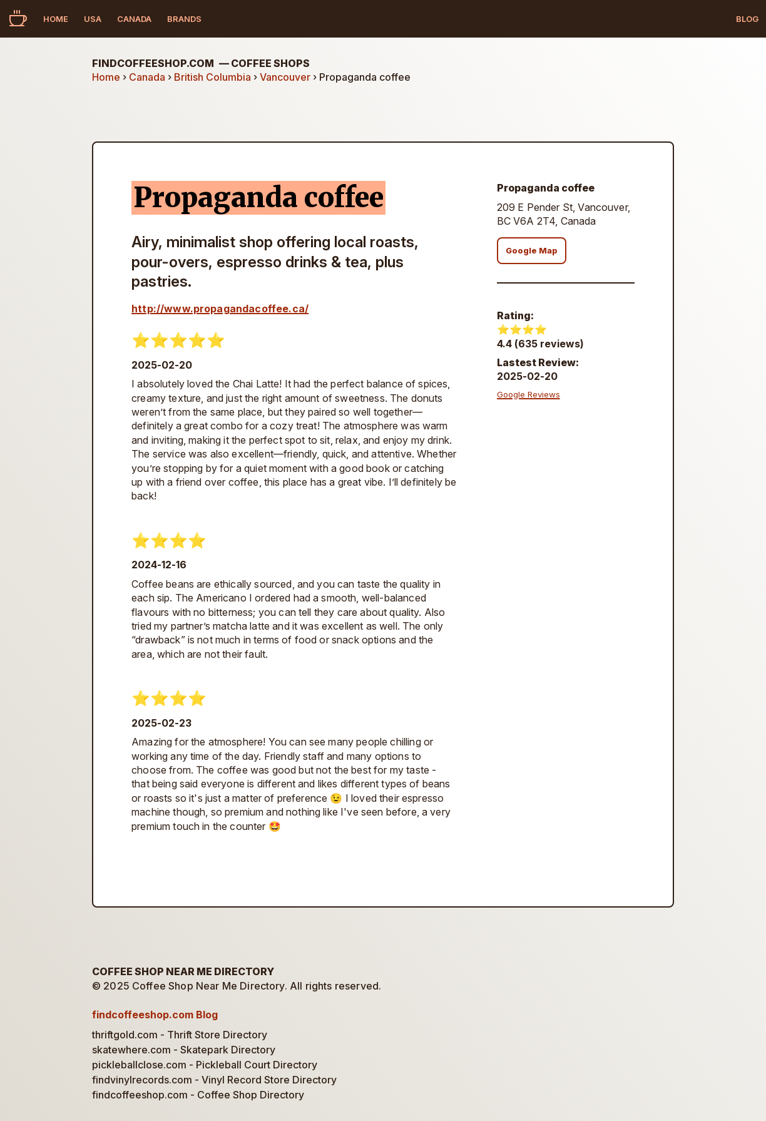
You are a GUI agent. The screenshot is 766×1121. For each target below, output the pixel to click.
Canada (134, 19)
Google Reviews (528, 394)
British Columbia (212, 77)
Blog (747, 19)
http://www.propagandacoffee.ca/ (220, 308)
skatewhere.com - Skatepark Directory (183, 1049)
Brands (184, 19)
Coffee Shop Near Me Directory (183, 971)
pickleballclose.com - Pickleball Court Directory (204, 1064)
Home (55, 19)
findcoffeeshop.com (201, 63)
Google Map (532, 250)
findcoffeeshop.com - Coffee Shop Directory (198, 1094)
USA (92, 19)
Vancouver (285, 77)
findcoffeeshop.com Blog (155, 1014)
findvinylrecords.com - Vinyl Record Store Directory (214, 1079)
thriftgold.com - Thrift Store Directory (179, 1034)
